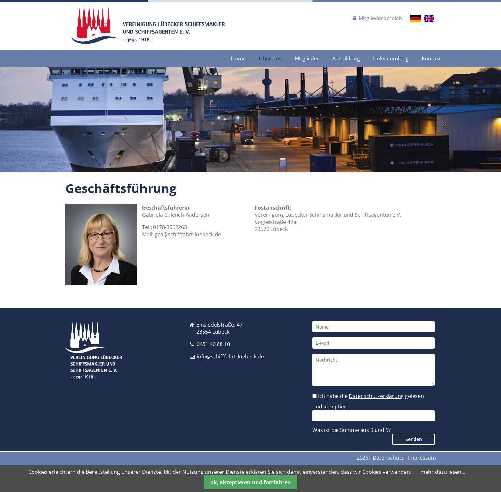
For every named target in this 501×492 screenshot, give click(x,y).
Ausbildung (346, 58)
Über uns (270, 58)
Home (238, 58)
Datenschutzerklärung (376, 396)
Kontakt (431, 58)
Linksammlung (391, 58)
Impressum (422, 457)
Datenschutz (388, 457)
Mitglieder (307, 58)
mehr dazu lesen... (442, 471)
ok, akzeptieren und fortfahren (250, 482)
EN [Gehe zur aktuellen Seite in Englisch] (429, 18)
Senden (413, 439)
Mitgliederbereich (380, 18)
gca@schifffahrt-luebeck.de (188, 234)
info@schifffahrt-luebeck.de (230, 356)
